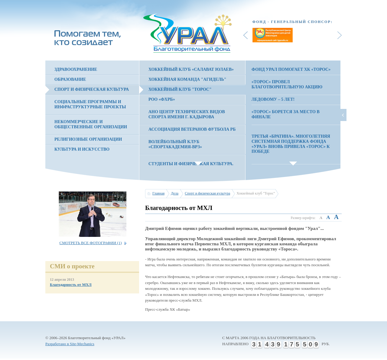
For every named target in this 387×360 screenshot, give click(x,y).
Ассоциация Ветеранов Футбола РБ (192, 129)
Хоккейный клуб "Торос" (180, 89)
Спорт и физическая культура (91, 89)
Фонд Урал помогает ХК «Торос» (291, 69)
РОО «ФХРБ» (161, 99)
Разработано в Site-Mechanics (69, 344)
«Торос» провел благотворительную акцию (287, 84)
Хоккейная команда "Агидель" (187, 79)
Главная (158, 193)
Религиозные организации (88, 139)
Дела (174, 193)
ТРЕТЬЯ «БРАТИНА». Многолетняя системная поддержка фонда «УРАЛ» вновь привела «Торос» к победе (291, 144)
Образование (70, 79)
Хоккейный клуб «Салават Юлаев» (191, 69)
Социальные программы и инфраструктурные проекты (90, 104)
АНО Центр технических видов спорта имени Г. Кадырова (186, 114)
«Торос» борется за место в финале (286, 114)
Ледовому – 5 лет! (273, 99)
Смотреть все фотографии (90, 243)
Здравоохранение (75, 69)
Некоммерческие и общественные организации (90, 124)
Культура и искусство (81, 149)
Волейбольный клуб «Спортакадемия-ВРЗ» (175, 144)
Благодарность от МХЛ (71, 284)
